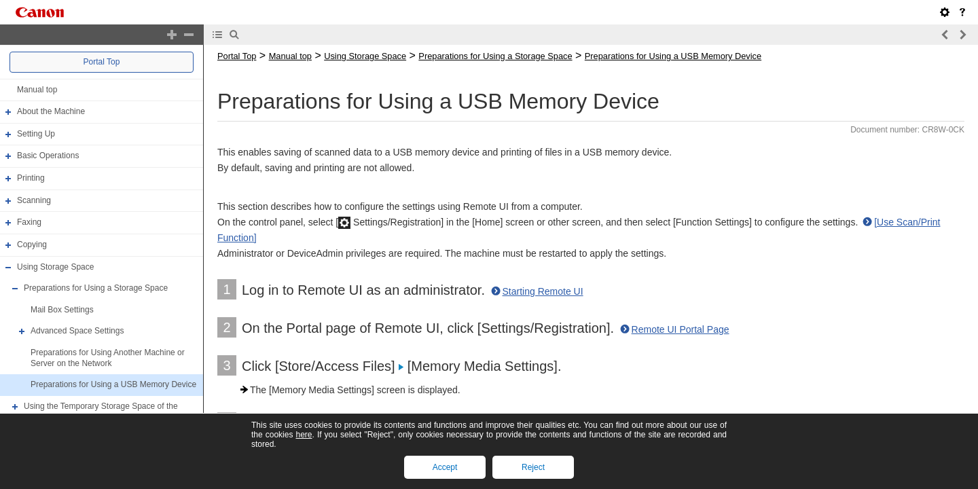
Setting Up (36, 134)
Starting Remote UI (543, 291)
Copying (32, 244)
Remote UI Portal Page (680, 329)
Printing (31, 178)
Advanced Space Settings (77, 331)
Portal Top (102, 62)
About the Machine (51, 111)
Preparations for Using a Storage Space (96, 288)
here (303, 434)
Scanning (34, 200)
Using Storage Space (55, 267)
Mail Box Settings (62, 309)
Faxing (29, 222)
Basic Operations (48, 156)
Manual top (37, 89)
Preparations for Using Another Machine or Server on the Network (108, 358)
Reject (533, 467)
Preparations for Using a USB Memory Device (113, 384)
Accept (445, 467)
